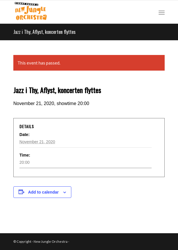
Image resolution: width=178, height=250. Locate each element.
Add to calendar (43, 192)
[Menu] (162, 12)
